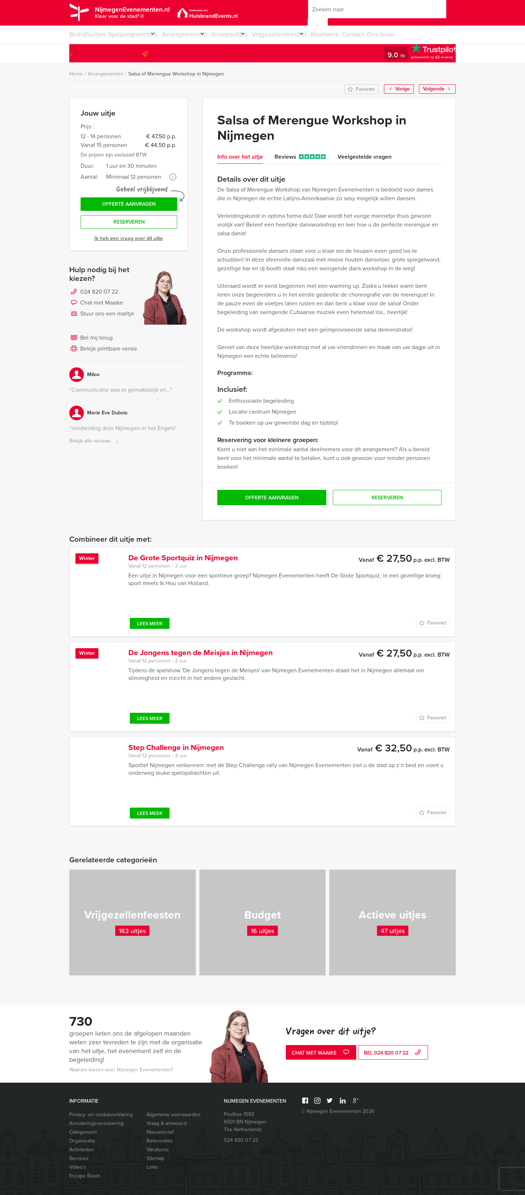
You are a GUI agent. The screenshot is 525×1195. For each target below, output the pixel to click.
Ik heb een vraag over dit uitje (128, 244)
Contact (382, 34)
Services (79, 1158)
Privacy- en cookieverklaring (101, 1114)
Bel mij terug (91, 344)
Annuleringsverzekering (96, 1123)
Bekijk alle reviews (94, 447)
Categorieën (83, 1132)
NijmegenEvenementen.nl (153, 13)
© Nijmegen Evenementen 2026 (337, 1111)
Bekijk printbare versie (103, 355)
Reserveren (129, 227)
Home (76, 74)
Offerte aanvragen (129, 206)
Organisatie (82, 1141)
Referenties (160, 1141)
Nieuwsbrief (160, 1132)
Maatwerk (352, 34)
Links (152, 1167)
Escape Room (84, 1176)
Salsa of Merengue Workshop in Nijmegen (176, 74)
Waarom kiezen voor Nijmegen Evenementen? (121, 1070)
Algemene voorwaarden (174, 1114)
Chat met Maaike (96, 309)
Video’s (77, 1167)
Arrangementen (191, 34)
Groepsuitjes (243, 34)
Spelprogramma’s (133, 34)
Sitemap (155, 1158)
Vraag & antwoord (167, 1123)
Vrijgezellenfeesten (299, 34)
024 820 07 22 (426, 53)
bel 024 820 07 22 (393, 1053)
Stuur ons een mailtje (101, 320)
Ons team (411, 34)
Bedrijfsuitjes (86, 34)
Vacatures (158, 1149)
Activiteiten (81, 1149)
